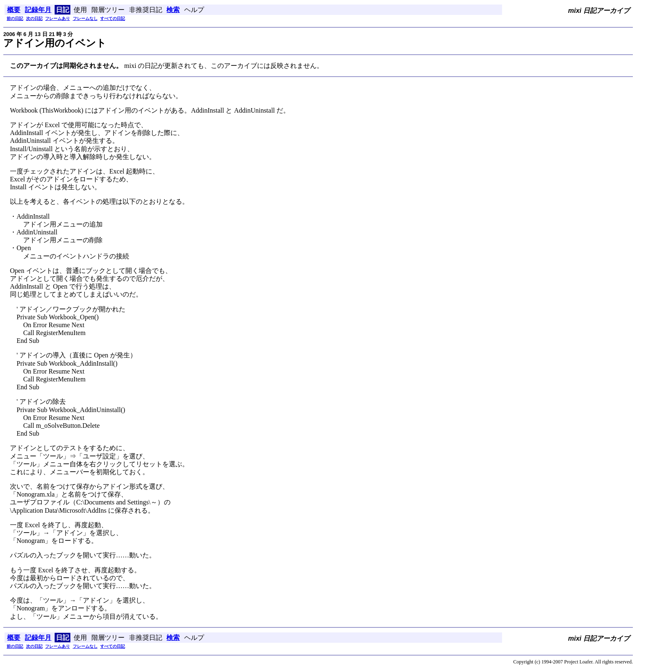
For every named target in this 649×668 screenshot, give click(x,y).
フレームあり (57, 18)
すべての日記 (112, 18)
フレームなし (85, 18)
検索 (173, 9)
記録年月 (38, 9)
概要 (13, 9)
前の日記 (15, 18)
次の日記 (34, 18)
